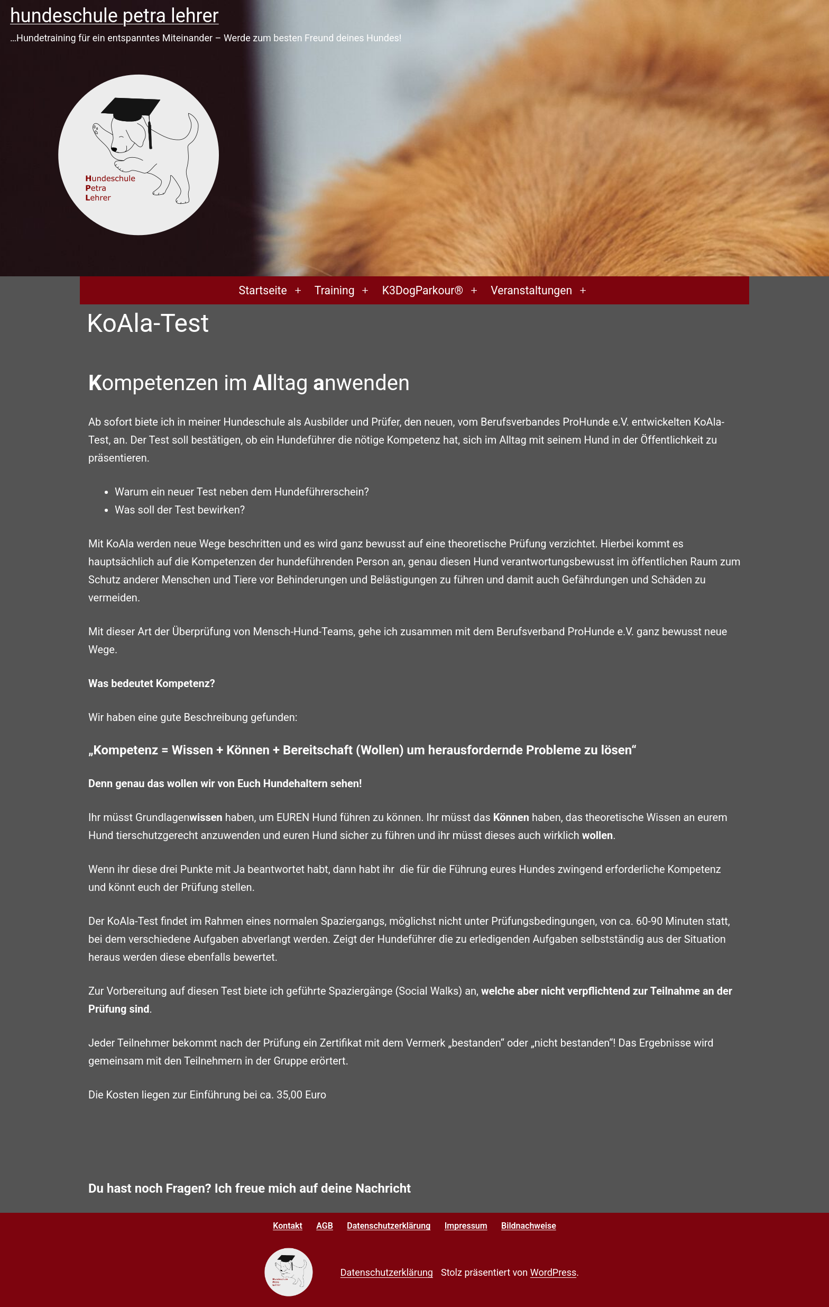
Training (335, 290)
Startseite (263, 290)
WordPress (553, 1272)
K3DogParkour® (422, 290)
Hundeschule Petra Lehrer (114, 16)
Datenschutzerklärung (386, 1272)
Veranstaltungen (531, 290)
